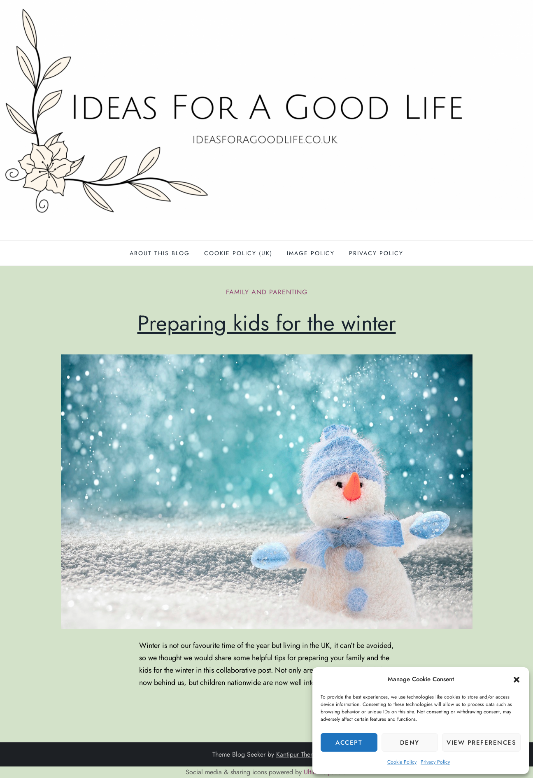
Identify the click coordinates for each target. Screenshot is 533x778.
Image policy (311, 253)
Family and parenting (266, 292)
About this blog (160, 253)
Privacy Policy (435, 762)
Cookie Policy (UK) (238, 253)
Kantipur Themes (298, 754)
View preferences (481, 742)
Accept (348, 742)
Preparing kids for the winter (266, 323)
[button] (516, 679)
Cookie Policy (402, 762)
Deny (409, 742)
